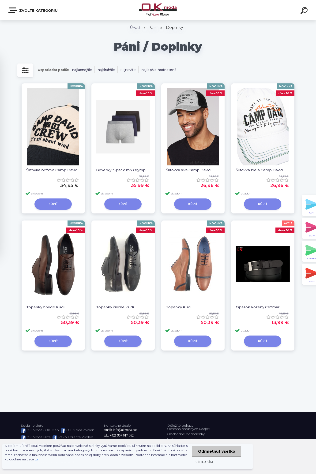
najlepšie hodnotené (159, 70)
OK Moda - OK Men (42, 430)
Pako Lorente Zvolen (75, 437)
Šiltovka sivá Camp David (188, 170)
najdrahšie (106, 70)
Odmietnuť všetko (216, 451)
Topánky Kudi (178, 307)
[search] (305, 11)
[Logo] (158, 10)
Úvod (135, 27)
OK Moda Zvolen (80, 430)
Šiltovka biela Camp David (259, 170)
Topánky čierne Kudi (115, 307)
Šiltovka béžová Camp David (52, 170)
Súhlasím (204, 462)
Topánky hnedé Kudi (45, 307)
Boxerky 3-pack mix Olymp (121, 170)
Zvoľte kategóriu (33, 10)
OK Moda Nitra (38, 437)
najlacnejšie (82, 70)
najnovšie (128, 70)
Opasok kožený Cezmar (258, 307)
